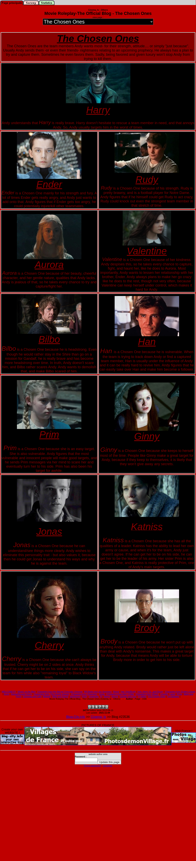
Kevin (6, 694)
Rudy (84, 696)
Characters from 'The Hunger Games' (51, 694)
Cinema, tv (98, 717)
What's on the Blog (26, 691)
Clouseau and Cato (32, 696)
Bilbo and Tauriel (60, 696)
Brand (116, 691)
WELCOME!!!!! (9, 691)
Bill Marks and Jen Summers (98, 691)
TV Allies (142, 696)
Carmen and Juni (128, 696)
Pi (101, 696)
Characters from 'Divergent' (84, 694)
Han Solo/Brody (128, 691)
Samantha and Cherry (21, 694)
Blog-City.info (75, 717)
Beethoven (75, 696)
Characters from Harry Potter (120, 694)
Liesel (172, 694)
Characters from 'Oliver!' (147, 694)
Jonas (102, 694)
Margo (107, 696)
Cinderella (94, 696)
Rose (179, 694)
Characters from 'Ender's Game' (180, 691)
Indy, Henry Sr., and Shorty (150, 691)
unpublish (107, 765)
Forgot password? (92, 765)
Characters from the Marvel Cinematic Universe (59, 691)
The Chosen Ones (156, 696)
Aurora (115, 696)
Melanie (47, 696)
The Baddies (173, 696)
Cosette (164, 694)
